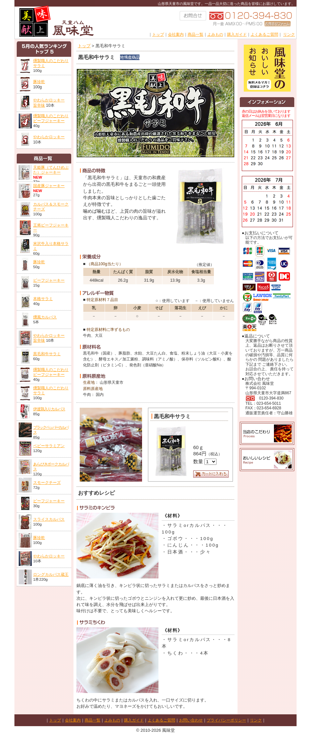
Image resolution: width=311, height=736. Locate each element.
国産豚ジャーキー (49, 186)
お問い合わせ (191, 720)
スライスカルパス (49, 519)
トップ (158, 34)
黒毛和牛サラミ (47, 354)
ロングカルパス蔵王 (51, 574)
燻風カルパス (45, 317)
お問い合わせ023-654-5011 (193, 17)
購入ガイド (237, 34)
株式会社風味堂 (54, 19)
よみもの (215, 34)
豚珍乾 (39, 81)
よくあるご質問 (264, 34)
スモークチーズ (47, 482)
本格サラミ (43, 298)
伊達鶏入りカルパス (49, 409)
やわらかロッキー (49, 137)
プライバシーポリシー (226, 720)
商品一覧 (195, 34)
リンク (289, 34)
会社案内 (176, 34)
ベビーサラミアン (49, 446)
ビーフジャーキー (49, 280)
